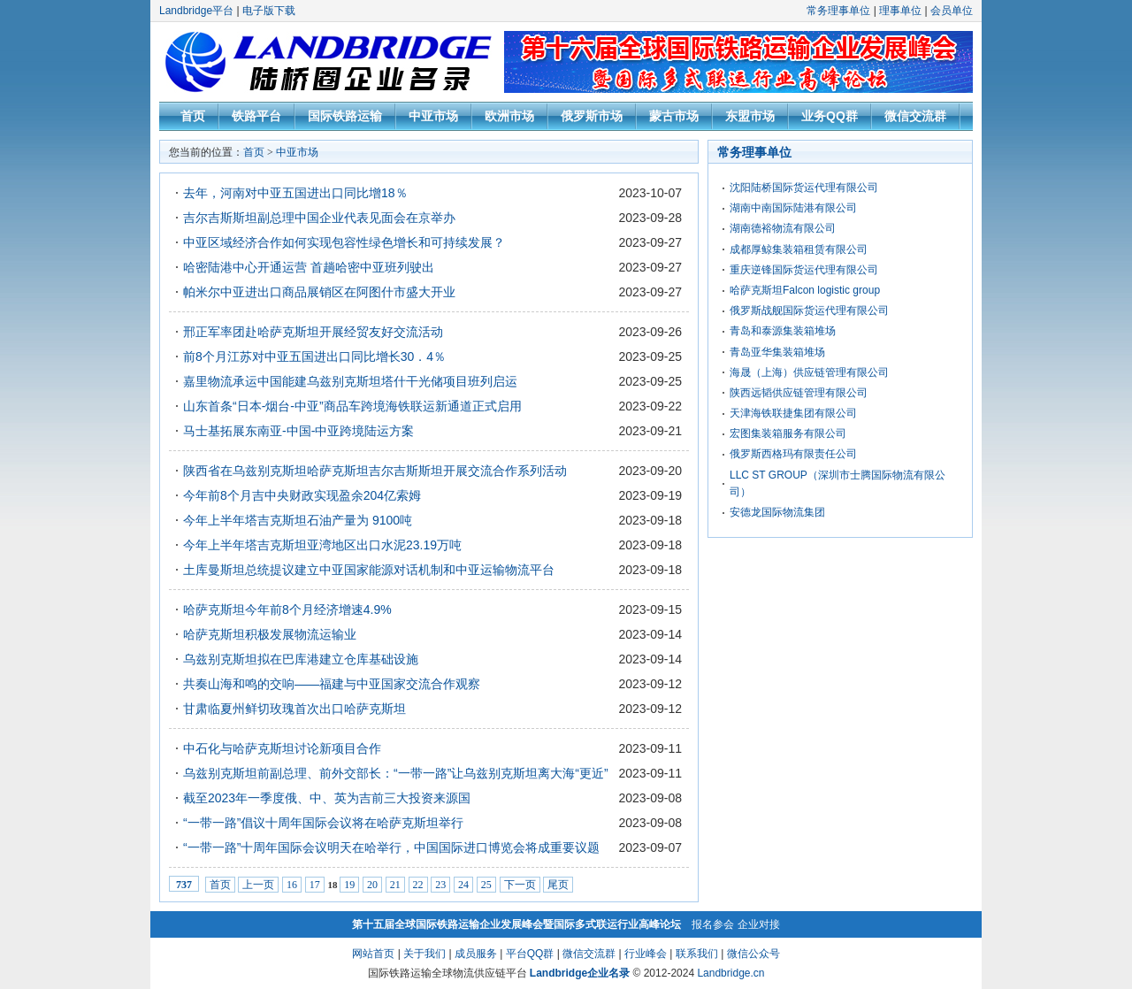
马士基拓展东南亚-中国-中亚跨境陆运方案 (298, 431)
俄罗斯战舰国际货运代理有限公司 (809, 310)
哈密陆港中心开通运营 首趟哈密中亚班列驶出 (308, 267)
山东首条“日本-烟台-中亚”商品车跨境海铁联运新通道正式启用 (352, 406)
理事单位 (900, 10)
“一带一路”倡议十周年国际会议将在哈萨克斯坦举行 (323, 823)
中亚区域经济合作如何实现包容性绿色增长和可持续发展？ (344, 242)
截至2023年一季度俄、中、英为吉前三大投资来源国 (326, 798)
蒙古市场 (674, 116)
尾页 (558, 884)
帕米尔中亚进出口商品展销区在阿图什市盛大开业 (319, 292)
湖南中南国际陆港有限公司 (793, 208)
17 (315, 884)
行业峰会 (645, 953)
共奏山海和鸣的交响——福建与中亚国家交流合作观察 (331, 684)
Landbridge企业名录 (580, 973)
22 (418, 884)
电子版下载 (268, 10)
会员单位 (951, 10)
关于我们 (424, 953)
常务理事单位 (838, 10)
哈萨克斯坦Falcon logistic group (805, 290)
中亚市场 (433, 116)
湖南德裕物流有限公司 (783, 228)
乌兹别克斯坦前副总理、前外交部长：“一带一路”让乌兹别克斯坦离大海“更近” (395, 773)
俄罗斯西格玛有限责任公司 (793, 454)
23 (440, 884)
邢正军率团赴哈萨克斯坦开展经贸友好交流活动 (313, 332)
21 (395, 884)
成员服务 (476, 953)
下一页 (520, 884)
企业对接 (759, 924)
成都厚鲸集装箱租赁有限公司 (799, 249)
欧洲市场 (509, 116)
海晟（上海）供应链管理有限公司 (809, 372)
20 (372, 884)
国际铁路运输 (345, 116)
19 (349, 884)
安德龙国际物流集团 (777, 512)
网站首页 (373, 953)
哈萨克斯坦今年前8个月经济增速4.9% (287, 609)
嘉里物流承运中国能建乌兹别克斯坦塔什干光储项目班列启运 (350, 381)
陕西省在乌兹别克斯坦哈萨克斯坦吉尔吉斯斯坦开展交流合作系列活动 (375, 471)
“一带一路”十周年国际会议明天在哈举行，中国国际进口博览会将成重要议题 (391, 847)
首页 (192, 116)
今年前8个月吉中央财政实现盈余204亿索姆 (302, 495)
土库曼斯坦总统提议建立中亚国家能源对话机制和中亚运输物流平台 (369, 570)
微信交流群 (915, 116)
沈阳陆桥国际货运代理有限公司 (804, 187)
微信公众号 (753, 953)
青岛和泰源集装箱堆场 (783, 331)
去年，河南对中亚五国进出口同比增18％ (295, 193)
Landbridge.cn (730, 973)
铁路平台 (256, 116)
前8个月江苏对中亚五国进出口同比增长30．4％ (314, 356)
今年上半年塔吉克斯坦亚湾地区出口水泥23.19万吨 (322, 545)
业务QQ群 (829, 116)
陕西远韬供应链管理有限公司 (799, 393)
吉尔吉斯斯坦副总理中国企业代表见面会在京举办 (319, 218)
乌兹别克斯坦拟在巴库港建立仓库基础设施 (300, 659)
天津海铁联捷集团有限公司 (793, 413)
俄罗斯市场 (592, 116)
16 (292, 884)
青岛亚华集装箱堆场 (777, 352)
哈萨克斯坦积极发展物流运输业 (269, 634)
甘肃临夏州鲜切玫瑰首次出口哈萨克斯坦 (294, 709)
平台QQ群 (530, 953)
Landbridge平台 (196, 10)
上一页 (258, 884)
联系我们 (697, 953)
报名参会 (713, 924)
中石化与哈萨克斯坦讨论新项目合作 (282, 748)
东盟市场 (750, 116)
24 (463, 884)
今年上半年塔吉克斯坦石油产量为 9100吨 (297, 520)
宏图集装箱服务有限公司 (788, 433)
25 (486, 884)
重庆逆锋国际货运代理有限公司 (804, 270)
